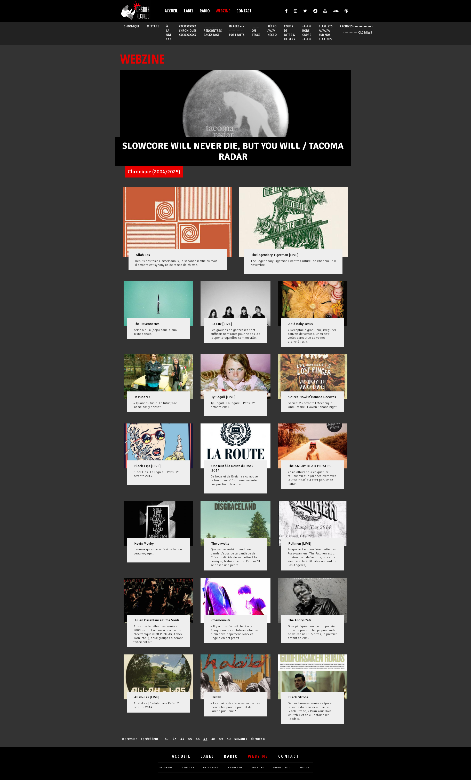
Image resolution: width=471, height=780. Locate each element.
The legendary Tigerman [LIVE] (275, 255)
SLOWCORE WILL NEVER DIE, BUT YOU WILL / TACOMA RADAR (233, 151)
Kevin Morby (144, 543)
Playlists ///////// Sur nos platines (325, 32)
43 (174, 739)
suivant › (240, 739)
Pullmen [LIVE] (300, 543)
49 (221, 739)
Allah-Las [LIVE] (146, 697)
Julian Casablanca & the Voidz (156, 620)
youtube (258, 767)
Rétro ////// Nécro (272, 30)
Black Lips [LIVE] (147, 466)
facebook (166, 767)
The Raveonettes (146, 324)
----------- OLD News (357, 32)
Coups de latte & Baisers (289, 32)
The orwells (220, 543)
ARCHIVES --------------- (356, 26)
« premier (129, 739)
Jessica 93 (142, 397)
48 (213, 739)
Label (189, 11)
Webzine (223, 11)
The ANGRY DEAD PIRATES (309, 466)
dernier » (258, 739)
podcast (306, 767)
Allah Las (143, 255)
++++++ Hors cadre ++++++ (307, 32)
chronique (132, 26)
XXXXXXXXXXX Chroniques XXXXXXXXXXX (187, 30)
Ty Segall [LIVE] (223, 397)
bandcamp (235, 767)
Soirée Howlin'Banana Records (312, 397)
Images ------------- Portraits (236, 30)
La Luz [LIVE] (221, 324)
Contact (244, 11)
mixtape (153, 26)
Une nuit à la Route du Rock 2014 (232, 468)
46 (198, 739)
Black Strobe (298, 697)
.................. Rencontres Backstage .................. (213, 32)
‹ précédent (149, 739)
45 (190, 739)
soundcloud (282, 767)
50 (229, 739)
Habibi (216, 697)
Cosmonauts (220, 620)
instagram (211, 767)
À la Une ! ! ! (169, 32)
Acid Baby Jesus (300, 324)
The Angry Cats (300, 620)
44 (182, 739)
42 (167, 739)
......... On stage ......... (256, 32)
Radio (205, 11)
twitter (188, 767)
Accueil (171, 11)
